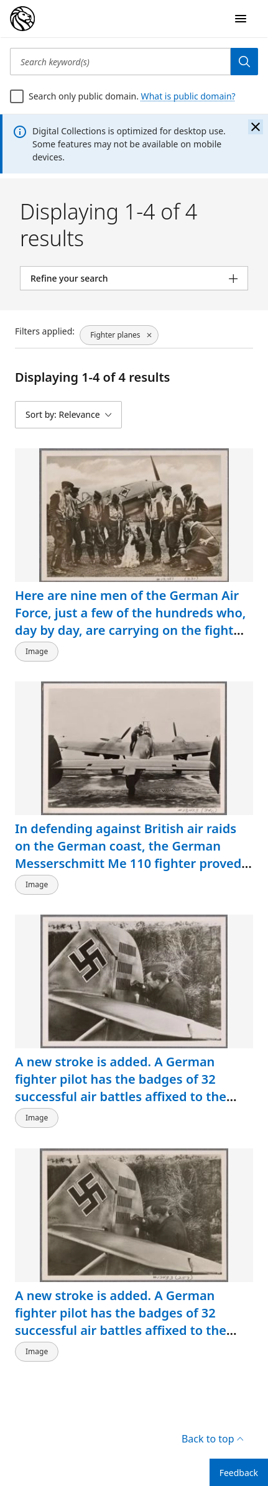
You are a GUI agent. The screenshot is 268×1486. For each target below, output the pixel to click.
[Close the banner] (255, 126)
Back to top (212, 1439)
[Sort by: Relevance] (68, 414)
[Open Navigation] (240, 18)
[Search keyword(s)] (120, 61)
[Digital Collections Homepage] (22, 18)
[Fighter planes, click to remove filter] (119, 335)
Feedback (238, 1473)
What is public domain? (188, 96)
